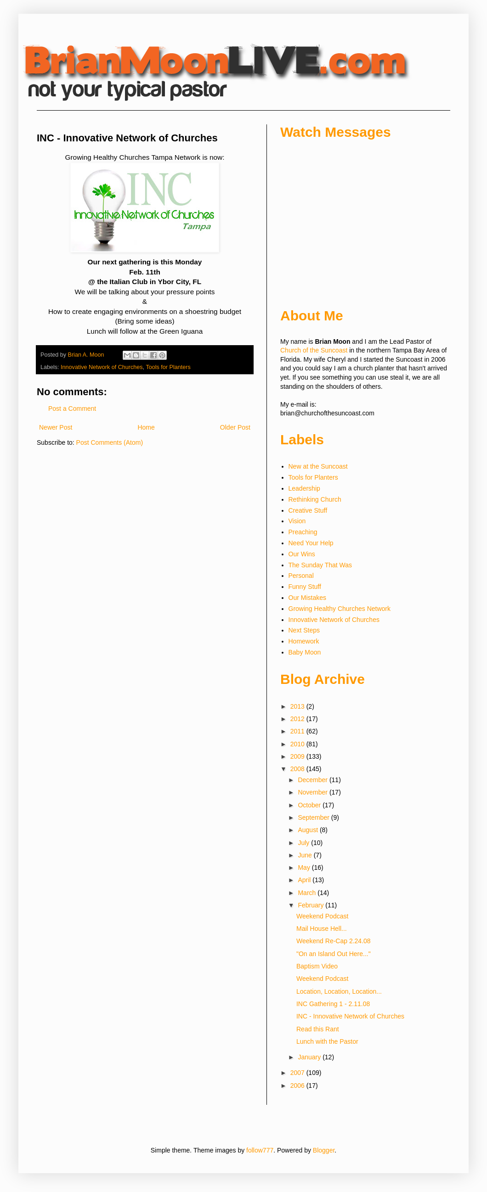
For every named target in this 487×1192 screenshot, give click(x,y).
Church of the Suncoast (313, 350)
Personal (301, 575)
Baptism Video (317, 966)
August (308, 830)
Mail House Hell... (321, 928)
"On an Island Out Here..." (333, 953)
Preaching (303, 532)
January (310, 1057)
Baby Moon (305, 652)
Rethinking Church (315, 499)
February (311, 905)
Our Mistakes (307, 597)
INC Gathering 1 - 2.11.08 (333, 1003)
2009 (298, 756)
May (304, 867)
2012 (298, 718)
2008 (298, 768)
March (307, 892)
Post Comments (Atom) (109, 442)
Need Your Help (311, 543)
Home (145, 427)
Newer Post (55, 427)
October (310, 805)
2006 (298, 1085)
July (304, 842)
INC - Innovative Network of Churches (350, 1016)
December (313, 779)
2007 (298, 1072)
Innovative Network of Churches (102, 367)
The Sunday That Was (320, 565)
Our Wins (302, 554)
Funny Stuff (305, 586)
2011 (298, 731)
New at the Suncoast (318, 466)
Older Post (235, 427)
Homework (304, 641)
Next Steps (304, 630)
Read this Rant (317, 1029)
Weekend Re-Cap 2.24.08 (333, 941)
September (314, 817)
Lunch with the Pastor (327, 1041)
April (305, 880)
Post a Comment (72, 408)
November (313, 792)
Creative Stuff (308, 510)
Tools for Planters (168, 367)
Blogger (323, 1150)
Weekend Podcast (322, 916)
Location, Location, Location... (339, 991)
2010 (298, 744)
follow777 (259, 1150)
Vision (297, 521)
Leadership (304, 488)
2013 (298, 706)
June (305, 855)
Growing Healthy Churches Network (340, 608)
